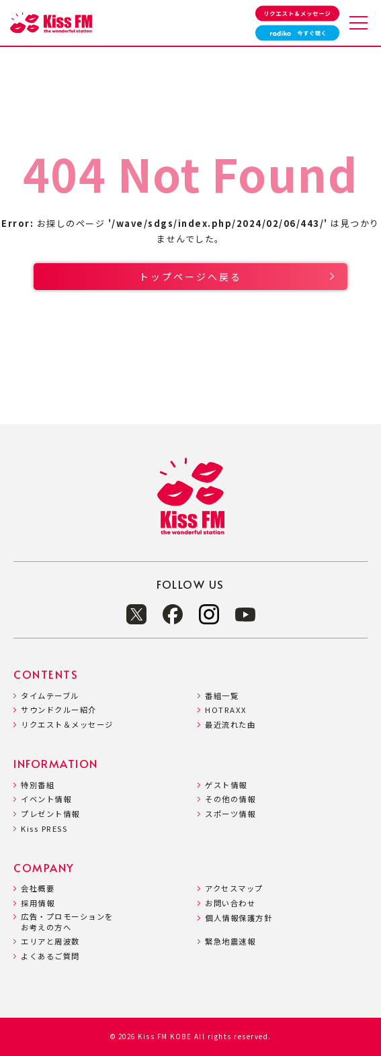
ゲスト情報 (226, 785)
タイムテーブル (50, 696)
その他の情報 (230, 799)
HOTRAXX (226, 710)
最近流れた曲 (230, 725)
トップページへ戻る (190, 276)
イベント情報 (46, 799)
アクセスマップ (234, 888)
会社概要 (37, 888)
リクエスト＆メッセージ (67, 725)
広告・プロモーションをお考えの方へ (67, 922)
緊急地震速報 (230, 942)
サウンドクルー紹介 (59, 710)
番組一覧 (222, 696)
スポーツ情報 (230, 814)
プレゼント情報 (50, 814)
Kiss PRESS (44, 829)
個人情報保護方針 (238, 918)
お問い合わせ (230, 903)
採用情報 (37, 903)
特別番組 (37, 785)
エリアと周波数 (50, 942)
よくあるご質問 (50, 956)
